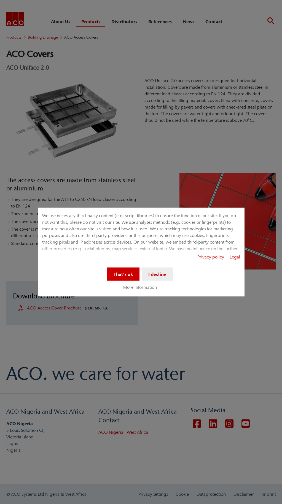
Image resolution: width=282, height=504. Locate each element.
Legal (235, 256)
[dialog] (141, 252)
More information (140, 287)
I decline (157, 274)
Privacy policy (210, 256)
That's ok (123, 274)
